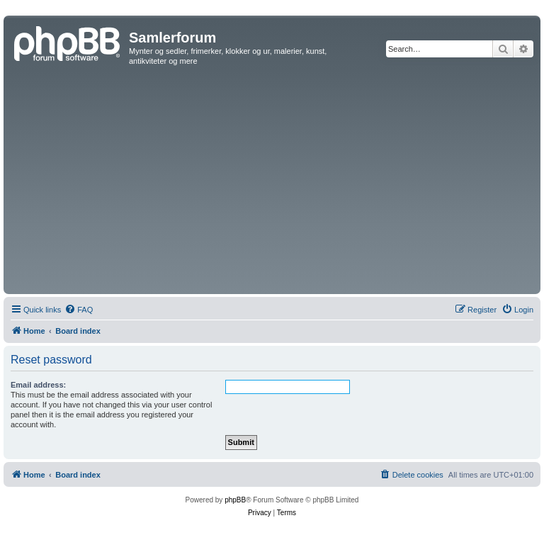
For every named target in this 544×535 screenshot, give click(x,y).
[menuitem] (78, 309)
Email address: (38, 385)
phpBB (235, 500)
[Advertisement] (272, 184)
